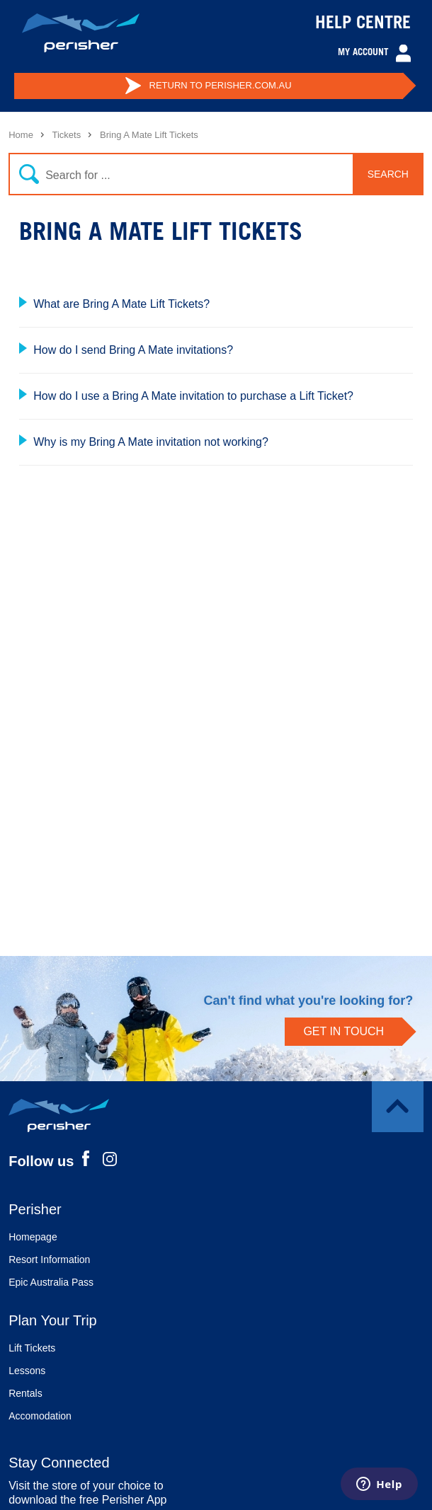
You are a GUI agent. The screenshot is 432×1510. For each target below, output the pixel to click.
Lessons (26, 1370)
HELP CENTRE (363, 24)
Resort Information (49, 1259)
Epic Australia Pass (50, 1282)
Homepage (32, 1237)
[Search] (211, 174)
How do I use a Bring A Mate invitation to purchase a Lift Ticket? (193, 396)
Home (20, 134)
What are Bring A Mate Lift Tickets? (121, 304)
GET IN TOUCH (343, 1031)
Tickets (66, 134)
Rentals (25, 1393)
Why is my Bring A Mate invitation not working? (150, 442)
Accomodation (40, 1416)
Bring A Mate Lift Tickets (149, 134)
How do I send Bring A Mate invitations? (133, 350)
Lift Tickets (31, 1348)
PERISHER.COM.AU (208, 85)
